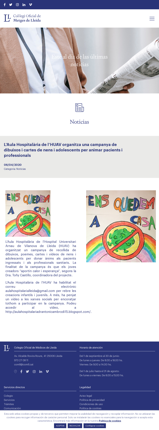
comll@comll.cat (23, 364)
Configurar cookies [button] (94, 426)
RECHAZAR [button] (75, 426)
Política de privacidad (92, 400)
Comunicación (12, 408)
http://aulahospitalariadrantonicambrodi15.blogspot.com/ (48, 311)
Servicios (9, 400)
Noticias (21, 169)
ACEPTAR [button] (60, 426)
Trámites (9, 404)
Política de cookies (90, 408)
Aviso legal (86, 396)
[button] (152, 18)
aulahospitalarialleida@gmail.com (30, 291)
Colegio (8, 396)
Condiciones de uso (91, 404)
